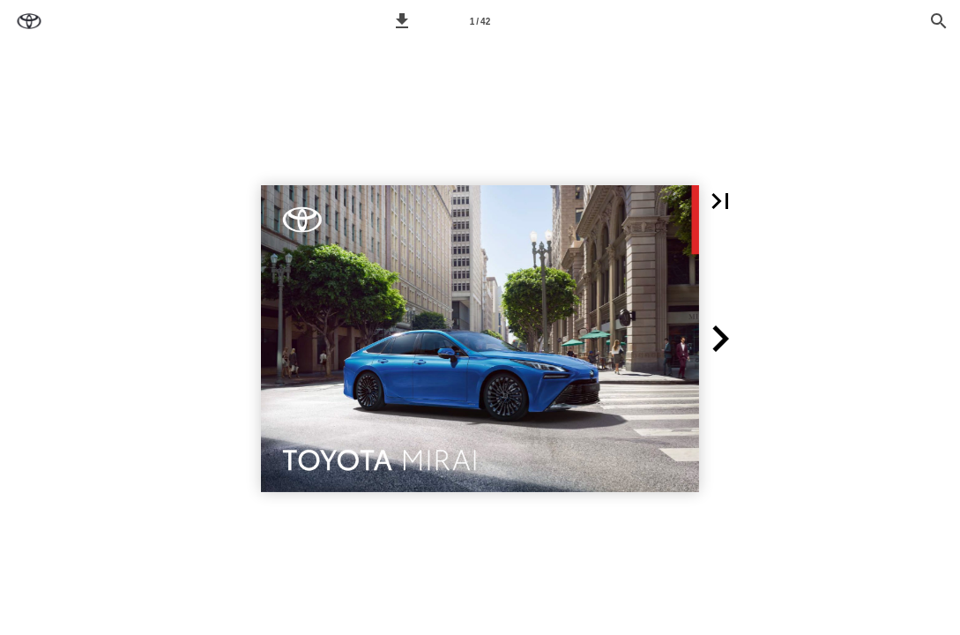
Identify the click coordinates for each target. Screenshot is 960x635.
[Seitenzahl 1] (480, 21)
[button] (402, 21)
